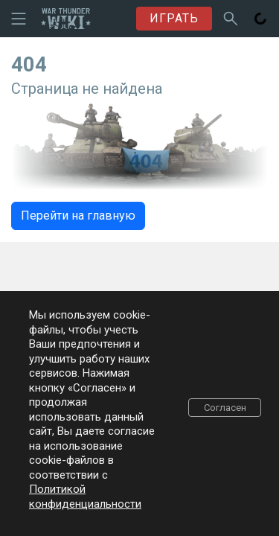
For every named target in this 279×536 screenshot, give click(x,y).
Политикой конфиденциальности (85, 496)
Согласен (225, 407)
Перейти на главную (78, 215)
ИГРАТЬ (174, 18)
